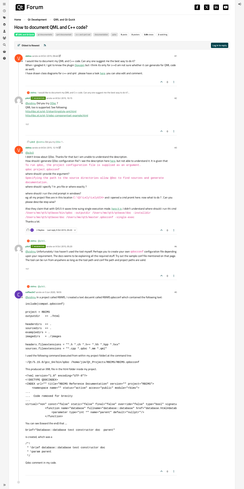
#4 (176, 246)
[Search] (4, 44)
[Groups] (4, 38)
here (102, 73)
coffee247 (30, 292)
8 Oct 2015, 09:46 (49, 56)
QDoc (53, 103)
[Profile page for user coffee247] (19, 294)
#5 (176, 292)
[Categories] (4, 4)
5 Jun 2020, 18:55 (53, 292)
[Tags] (4, 17)
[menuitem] (240, 4)
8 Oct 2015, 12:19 (49, 147)
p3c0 (27, 98)
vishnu (28, 56)
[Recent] (4, 11)
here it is (116, 209)
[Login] (240, 4)
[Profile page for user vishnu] (19, 58)
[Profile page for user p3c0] (19, 100)
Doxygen (80, 65)
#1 (176, 56)
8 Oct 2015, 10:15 (64, 98)
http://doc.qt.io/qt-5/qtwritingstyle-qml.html (50, 111)
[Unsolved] (4, 58)
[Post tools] (174, 82)
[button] (4, 485)
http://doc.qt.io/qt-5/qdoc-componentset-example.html (56, 115)
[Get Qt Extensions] (4, 51)
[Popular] (4, 24)
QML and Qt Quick (24, 34)
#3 (176, 147)
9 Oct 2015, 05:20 (64, 246)
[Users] (4, 31)
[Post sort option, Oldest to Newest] (28, 45)
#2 (176, 98)
